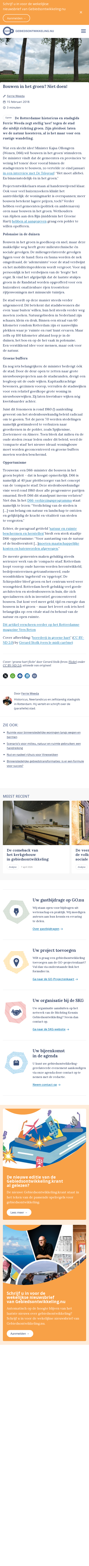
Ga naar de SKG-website (51, 1029)
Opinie (8, 117)
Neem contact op (47, 1084)
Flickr (72, 662)
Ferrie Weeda (16, 96)
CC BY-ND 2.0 (12, 665)
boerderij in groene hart (51, 638)
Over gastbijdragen (48, 928)
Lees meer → (19, 1212)
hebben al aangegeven (29, 221)
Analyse (13, 867)
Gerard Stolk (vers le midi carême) (46, 642)
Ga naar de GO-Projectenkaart (55, 979)
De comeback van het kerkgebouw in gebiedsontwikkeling (28, 855)
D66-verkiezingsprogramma (49, 500)
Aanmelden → (19, 1333)
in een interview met (28, 173)
